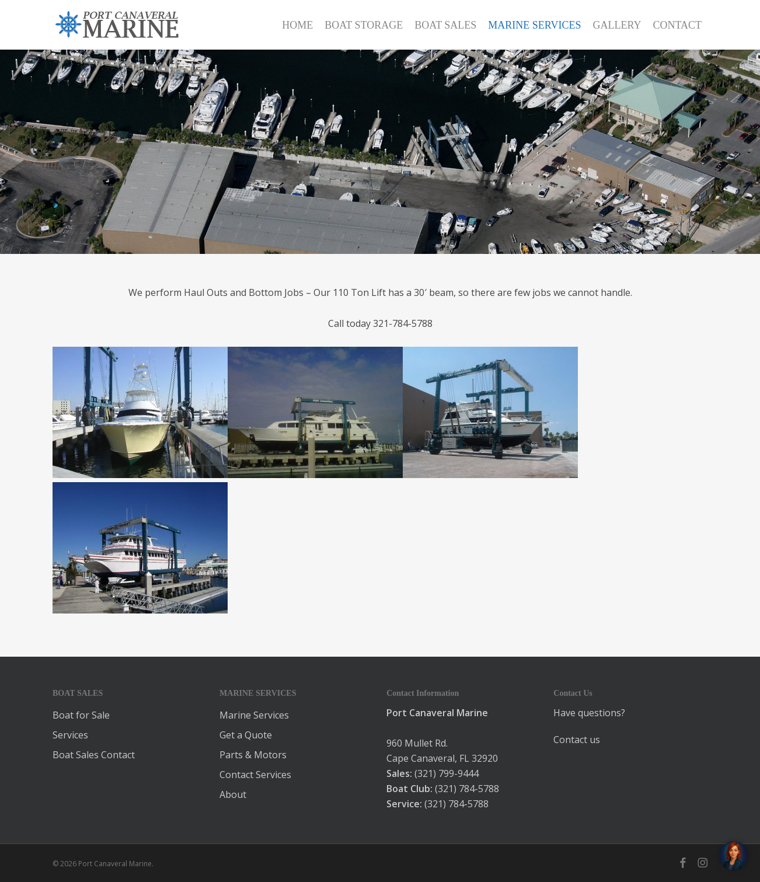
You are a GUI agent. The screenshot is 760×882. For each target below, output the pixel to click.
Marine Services (254, 715)
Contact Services (255, 774)
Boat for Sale (81, 715)
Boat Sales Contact (94, 754)
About (232, 794)
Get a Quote (245, 734)
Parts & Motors (253, 754)
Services (70, 734)
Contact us (576, 739)
